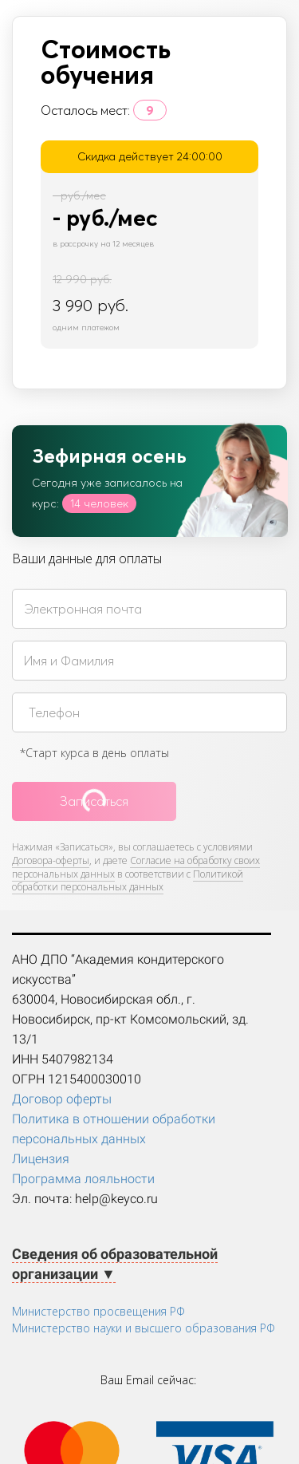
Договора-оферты (50, 860)
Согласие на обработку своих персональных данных (136, 867)
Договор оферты (62, 1099)
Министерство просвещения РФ (98, 1311)
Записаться (94, 801)
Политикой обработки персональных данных (127, 880)
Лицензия (40, 1158)
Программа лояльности (83, 1178)
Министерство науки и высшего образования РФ (143, 1328)
